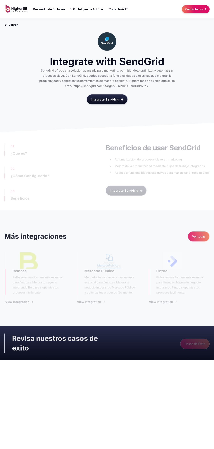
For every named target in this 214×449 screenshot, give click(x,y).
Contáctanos (195, 9)
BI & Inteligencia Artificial (87, 9)
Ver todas (198, 237)
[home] (18, 9)
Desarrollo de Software (49, 9)
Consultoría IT (118, 9)
